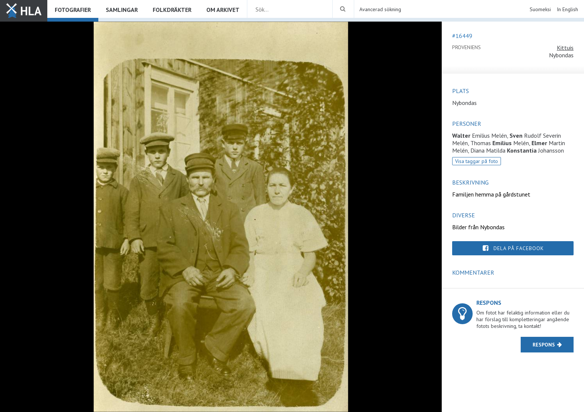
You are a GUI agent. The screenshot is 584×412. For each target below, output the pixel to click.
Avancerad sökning (380, 9)
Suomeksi (540, 9)
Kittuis (565, 47)
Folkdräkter (172, 9)
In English (567, 9)
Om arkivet (222, 9)
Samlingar (122, 9)
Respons (544, 344)
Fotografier (73, 9)
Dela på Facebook (518, 248)
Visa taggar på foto (476, 161)
